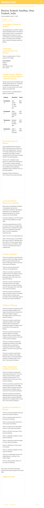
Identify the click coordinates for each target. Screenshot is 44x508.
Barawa (32, 6)
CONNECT (4, 20)
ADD (11, 20)
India (7, 6)
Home (2, 6)
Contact (37, 504)
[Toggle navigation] (41, 2)
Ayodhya (21, 6)
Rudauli (26, 6)
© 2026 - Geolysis (9, 505)
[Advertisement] (13, 186)
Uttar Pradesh (13, 6)
